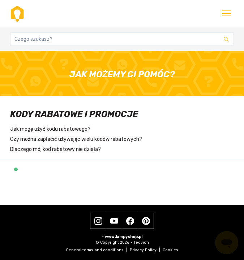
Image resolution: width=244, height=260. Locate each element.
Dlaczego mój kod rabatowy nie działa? (55, 149)
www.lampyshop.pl (123, 236)
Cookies (170, 250)
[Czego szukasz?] (122, 39)
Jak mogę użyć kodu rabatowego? (50, 129)
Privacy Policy (145, 250)
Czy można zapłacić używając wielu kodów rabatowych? (76, 139)
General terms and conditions (96, 250)
